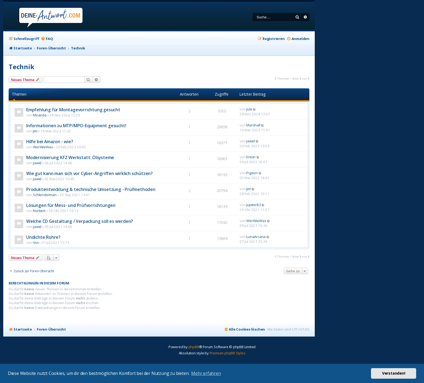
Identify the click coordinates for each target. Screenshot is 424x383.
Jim (35, 131)
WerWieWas (43, 147)
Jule (249, 109)
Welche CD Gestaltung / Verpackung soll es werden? (79, 221)
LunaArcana (256, 236)
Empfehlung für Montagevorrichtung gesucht (73, 110)
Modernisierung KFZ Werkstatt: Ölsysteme (70, 157)
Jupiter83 (253, 204)
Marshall (253, 125)
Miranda (40, 115)
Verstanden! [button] (393, 373)
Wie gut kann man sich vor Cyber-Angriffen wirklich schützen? (89, 173)
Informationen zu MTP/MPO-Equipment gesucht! (76, 126)
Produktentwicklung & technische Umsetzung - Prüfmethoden (90, 189)
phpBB (193, 346)
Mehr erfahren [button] (206, 373)
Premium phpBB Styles (228, 353)
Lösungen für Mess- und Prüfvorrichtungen (70, 205)
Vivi (35, 242)
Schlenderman (45, 194)
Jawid (250, 141)
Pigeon (252, 172)
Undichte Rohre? (43, 237)
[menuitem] (47, 39)
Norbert (39, 210)
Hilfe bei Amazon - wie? (49, 142)
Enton (251, 156)
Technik (21, 66)
